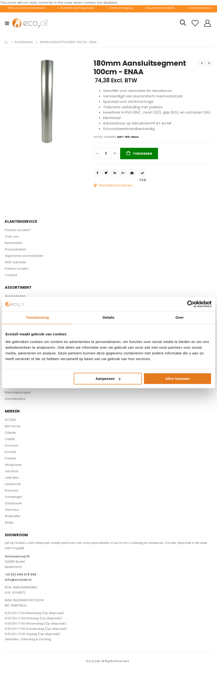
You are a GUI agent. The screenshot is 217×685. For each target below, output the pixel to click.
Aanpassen (108, 379)
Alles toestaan (177, 379)
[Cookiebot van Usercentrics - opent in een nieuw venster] (191, 304)
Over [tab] (180, 317)
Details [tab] (108, 317)
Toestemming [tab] (37, 317)
